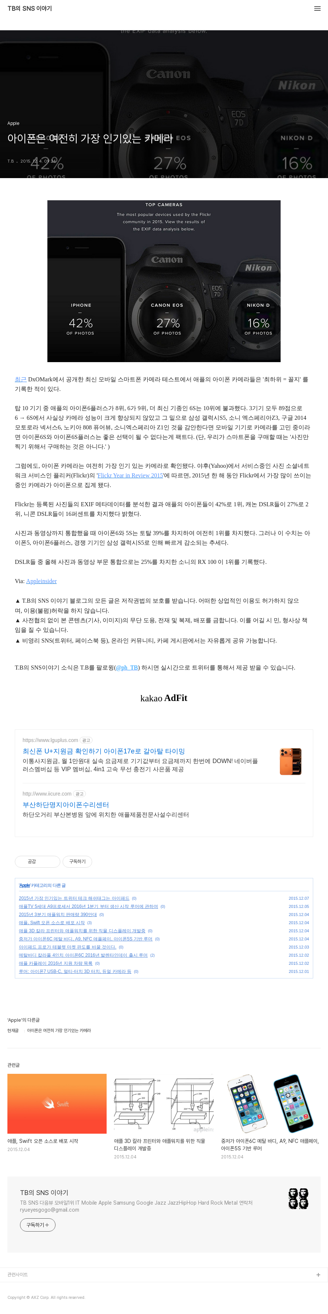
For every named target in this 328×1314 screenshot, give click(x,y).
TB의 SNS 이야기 (29, 9)
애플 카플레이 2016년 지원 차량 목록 (56, 963)
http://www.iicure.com (47, 794)
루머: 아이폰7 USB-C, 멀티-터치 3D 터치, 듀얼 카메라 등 (75, 971)
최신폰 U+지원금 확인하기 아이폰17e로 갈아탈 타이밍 (104, 751)
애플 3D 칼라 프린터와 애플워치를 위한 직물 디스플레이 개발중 (82, 930)
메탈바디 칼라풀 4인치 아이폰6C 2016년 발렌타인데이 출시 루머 (83, 955)
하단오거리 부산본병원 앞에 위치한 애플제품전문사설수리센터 (106, 814)
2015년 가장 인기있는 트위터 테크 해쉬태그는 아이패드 (74, 898)
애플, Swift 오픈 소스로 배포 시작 (52, 922)
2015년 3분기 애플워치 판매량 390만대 (58, 914)
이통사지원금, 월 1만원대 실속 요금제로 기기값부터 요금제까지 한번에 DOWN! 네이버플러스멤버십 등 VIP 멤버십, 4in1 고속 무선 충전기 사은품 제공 (140, 765)
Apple (24, 885)
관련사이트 (17, 1274)
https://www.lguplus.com (50, 740)
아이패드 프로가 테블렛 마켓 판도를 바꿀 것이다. (67, 947)
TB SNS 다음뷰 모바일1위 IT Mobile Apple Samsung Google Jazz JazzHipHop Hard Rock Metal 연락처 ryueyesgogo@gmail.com (136, 1206)
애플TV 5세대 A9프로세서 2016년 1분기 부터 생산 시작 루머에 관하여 (88, 906)
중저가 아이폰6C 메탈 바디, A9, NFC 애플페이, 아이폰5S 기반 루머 (86, 939)
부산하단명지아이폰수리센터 (66, 805)
